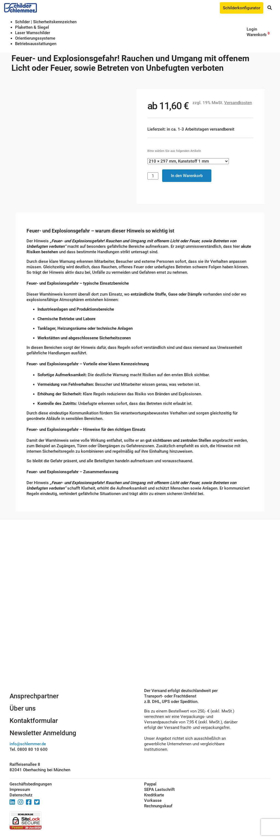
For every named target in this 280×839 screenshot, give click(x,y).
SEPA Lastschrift (159, 789)
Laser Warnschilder (32, 32)
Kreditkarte (154, 795)
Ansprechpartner (34, 696)
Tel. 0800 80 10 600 (29, 749)
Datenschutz (21, 795)
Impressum (20, 789)
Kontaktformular (34, 721)
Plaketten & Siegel (32, 27)
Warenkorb (256, 34)
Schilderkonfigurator (241, 7)
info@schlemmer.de (28, 743)
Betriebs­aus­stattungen (35, 43)
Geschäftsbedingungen (31, 784)
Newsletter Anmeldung (43, 733)
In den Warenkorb (187, 175)
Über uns (23, 708)
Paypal (150, 784)
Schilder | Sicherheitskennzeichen (46, 21)
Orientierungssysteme (35, 38)
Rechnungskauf (158, 805)
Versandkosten (238, 102)
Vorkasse (153, 800)
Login (252, 29)
